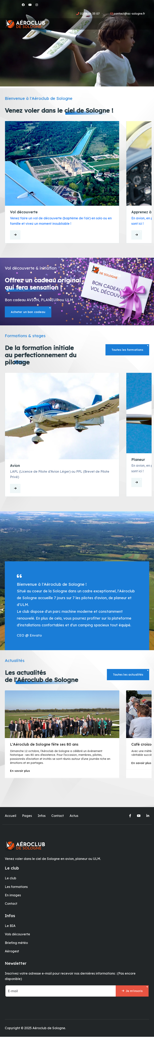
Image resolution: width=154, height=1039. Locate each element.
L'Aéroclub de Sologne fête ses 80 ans (44, 746)
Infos (42, 817)
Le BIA (10, 927)
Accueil (10, 817)
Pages (27, 817)
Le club (10, 880)
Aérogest (12, 953)
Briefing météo (16, 944)
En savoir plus (20, 772)
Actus (74, 817)
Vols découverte (17, 936)
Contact (57, 817)
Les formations (16, 888)
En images (13, 897)
